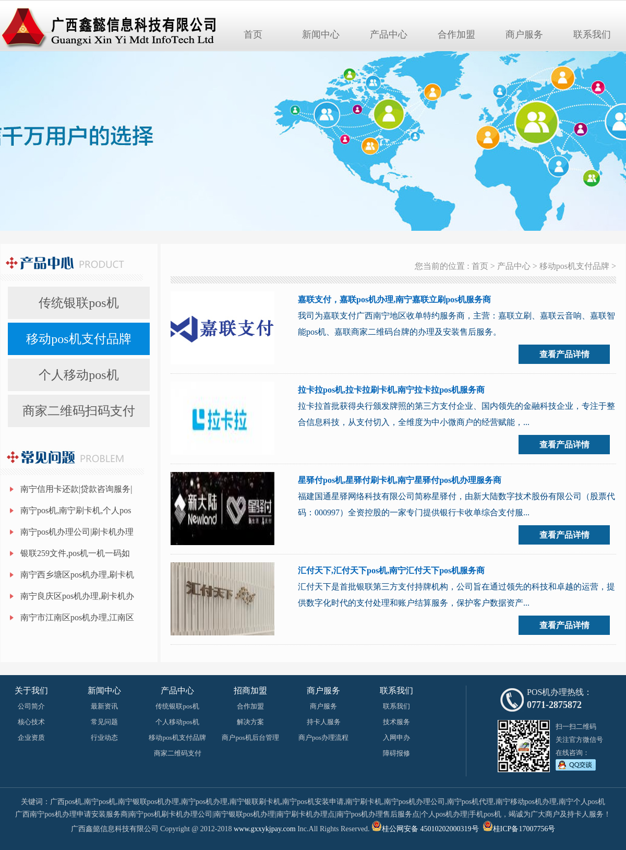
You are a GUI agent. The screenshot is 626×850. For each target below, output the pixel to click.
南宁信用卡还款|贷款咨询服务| (76, 489)
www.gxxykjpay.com (265, 829)
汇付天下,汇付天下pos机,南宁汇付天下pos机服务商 (391, 570)
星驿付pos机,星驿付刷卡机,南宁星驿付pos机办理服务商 (399, 480)
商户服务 (524, 34)
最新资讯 (104, 706)
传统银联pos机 (78, 303)
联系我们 (592, 34)
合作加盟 (456, 34)
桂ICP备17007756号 (524, 829)
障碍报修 (396, 753)
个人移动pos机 (78, 375)
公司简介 (31, 706)
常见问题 (104, 722)
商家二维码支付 (177, 753)
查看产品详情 (564, 354)
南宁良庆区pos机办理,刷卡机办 (77, 596)
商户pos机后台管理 (250, 737)
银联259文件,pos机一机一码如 (75, 553)
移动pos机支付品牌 (78, 339)
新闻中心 (321, 34)
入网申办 (396, 737)
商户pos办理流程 (323, 737)
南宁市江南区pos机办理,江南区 (77, 617)
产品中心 (388, 34)
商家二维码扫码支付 (78, 411)
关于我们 (31, 690)
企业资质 (31, 737)
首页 (253, 34)
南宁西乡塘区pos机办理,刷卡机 (77, 574)
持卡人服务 (324, 722)
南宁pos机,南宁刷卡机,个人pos (75, 510)
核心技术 (31, 722)
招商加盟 (250, 690)
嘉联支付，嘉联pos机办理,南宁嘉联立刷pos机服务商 (394, 299)
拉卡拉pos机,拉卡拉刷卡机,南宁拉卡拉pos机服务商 (391, 389)
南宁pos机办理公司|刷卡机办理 (77, 531)
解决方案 (250, 722)
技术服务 (396, 722)
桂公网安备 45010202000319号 (425, 829)
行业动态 (104, 737)
